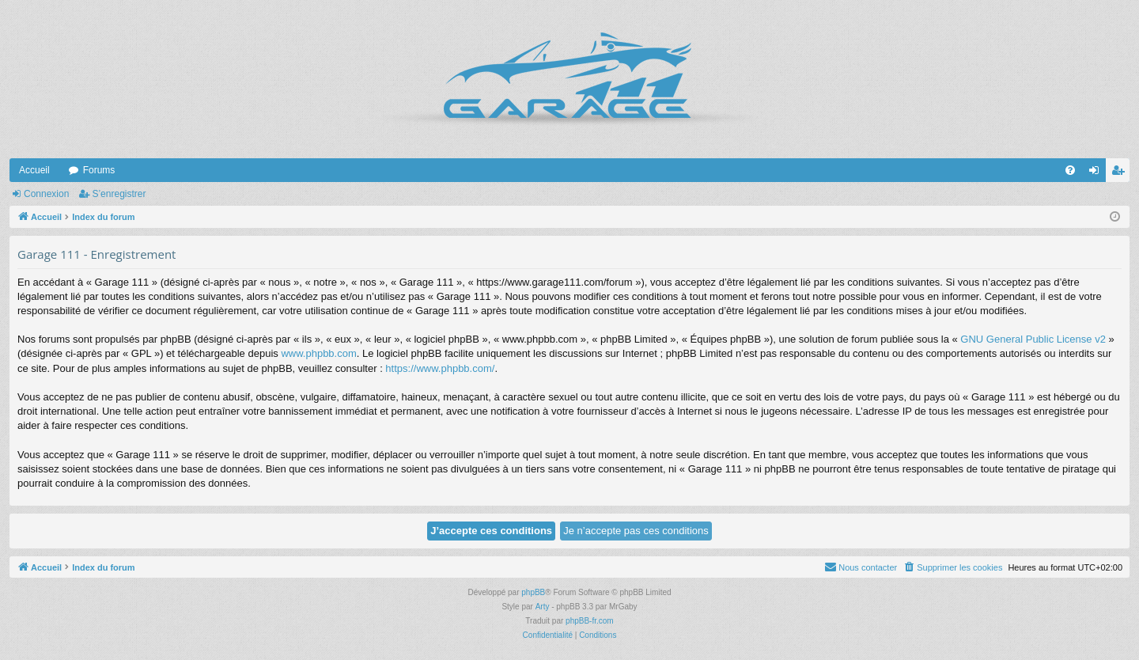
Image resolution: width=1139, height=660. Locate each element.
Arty (542, 606)
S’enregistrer (119, 193)
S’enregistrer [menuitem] (1121, 173)
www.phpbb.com (318, 353)
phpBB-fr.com (590, 620)
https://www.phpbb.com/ (439, 368)
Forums (99, 170)
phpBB (533, 592)
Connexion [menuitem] (1097, 173)
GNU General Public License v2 (1033, 339)
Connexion (46, 193)
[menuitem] (1070, 170)
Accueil (34, 170)
